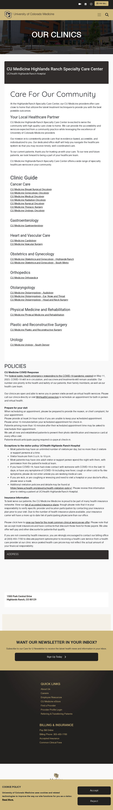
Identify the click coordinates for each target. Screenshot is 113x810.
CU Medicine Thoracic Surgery (26, 207)
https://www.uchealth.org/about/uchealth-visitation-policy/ (41, 488)
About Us (45, 689)
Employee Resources (51, 697)
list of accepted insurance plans (42, 504)
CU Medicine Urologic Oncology (27, 210)
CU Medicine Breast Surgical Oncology (31, 189)
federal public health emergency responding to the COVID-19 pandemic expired (51, 376)
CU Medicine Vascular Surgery (26, 244)
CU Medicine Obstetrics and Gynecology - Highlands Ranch (42, 259)
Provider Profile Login (51, 709)
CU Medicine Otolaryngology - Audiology (31, 292)
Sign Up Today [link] (56, 656)
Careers (45, 693)
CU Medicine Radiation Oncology (28, 200)
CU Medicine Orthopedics (24, 277)
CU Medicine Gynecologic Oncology (29, 193)
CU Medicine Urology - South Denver (29, 344)
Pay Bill (102, 4)
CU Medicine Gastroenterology (26, 225)
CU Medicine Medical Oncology (27, 196)
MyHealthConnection (47, 397)
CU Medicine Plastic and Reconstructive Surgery (36, 329)
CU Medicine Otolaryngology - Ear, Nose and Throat (37, 296)
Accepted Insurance (49, 738)
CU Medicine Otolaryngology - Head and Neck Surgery (39, 299)
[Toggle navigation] (99, 15)
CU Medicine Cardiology (23, 240)
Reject (94, 801)
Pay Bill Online (46, 730)
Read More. (8, 799)
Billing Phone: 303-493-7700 (53, 734)
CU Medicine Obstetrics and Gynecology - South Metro (39, 262)
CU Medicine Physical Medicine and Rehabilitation (37, 314)
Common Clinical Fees (51, 742)
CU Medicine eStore (51, 701)
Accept (94, 790)
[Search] (107, 14)
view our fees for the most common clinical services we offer (58, 522)
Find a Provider (48, 705)
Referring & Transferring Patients (56, 714)
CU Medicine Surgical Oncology (27, 203)
